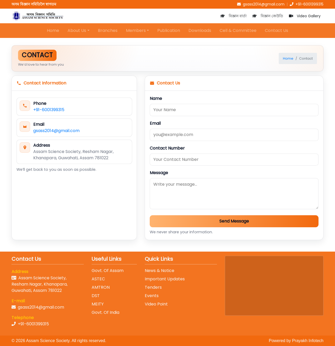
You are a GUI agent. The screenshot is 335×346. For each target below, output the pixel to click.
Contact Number (167, 148)
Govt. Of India (105, 312)
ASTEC (98, 279)
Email (155, 123)
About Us (77, 30)
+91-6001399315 (48, 110)
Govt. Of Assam (108, 271)
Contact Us (276, 30)
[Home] (38, 16)
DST (96, 296)
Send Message (234, 221)
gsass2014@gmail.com (56, 131)
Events (152, 296)
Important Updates (165, 279)
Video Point (156, 304)
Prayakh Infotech (307, 340)
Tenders (153, 287)
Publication (168, 30)
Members (136, 30)
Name (156, 98)
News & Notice (159, 271)
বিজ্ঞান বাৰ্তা (233, 16)
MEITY (98, 304)
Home (53, 30)
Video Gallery (305, 16)
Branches (108, 30)
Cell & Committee (238, 30)
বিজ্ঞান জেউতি (267, 16)
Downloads (199, 30)
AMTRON (101, 287)
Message (159, 173)
